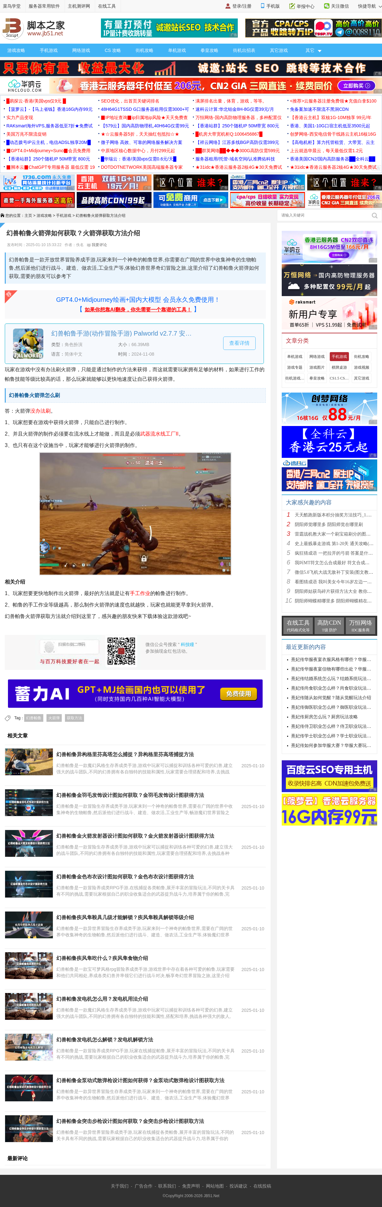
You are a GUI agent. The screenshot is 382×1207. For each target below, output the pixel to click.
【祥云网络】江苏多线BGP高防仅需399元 (237, 142)
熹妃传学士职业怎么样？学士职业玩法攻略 (333, 736)
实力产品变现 (19, 117)
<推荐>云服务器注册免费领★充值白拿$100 (333, 100)
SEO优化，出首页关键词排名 (130, 100)
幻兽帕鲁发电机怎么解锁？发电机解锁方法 (104, 1039)
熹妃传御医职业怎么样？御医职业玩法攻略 (333, 707)
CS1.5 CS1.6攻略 (339, 378)
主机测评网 (79, 6)
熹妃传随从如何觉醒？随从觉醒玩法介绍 (331, 697)
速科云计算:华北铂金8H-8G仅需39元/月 (234, 109)
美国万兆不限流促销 (26, 134)
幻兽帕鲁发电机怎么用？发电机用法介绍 (102, 999)
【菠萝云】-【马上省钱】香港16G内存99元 (49, 109)
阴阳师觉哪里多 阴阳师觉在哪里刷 (329, 524)
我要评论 (97, 245)
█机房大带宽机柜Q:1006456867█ (228, 134)
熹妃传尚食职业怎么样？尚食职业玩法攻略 (333, 688)
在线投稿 (262, 1186)
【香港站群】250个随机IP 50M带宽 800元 (237, 125)
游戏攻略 (16, 50)
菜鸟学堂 (12, 6)
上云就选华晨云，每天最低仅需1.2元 (326, 150)
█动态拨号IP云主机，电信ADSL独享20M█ (48, 142)
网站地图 (215, 1186)
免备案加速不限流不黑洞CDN (319, 109)
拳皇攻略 (209, 50)
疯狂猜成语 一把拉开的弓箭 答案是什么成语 (338, 553)
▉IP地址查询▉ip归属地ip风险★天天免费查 (144, 117)
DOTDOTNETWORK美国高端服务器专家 (142, 167)
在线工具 (107, 6)
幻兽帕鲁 (33, 718)
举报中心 (306, 6)
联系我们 (167, 1186)
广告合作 (143, 1186)
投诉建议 (238, 1186)
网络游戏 (81, 50)
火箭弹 (54, 718)
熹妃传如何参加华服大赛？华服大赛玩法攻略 (335, 745)
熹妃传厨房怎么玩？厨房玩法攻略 (324, 716)
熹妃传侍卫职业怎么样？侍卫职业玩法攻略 (333, 726)
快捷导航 (370, 6)
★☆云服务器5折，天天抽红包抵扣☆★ (140, 134)
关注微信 (340, 6)
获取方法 (74, 718)
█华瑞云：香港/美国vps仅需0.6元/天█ (138, 158)
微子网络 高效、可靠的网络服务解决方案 (141, 142)
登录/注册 (241, 6)
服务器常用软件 (44, 6)
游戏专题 (294, 367)
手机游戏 (49, 50)
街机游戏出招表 (294, 378)
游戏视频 (361, 367)
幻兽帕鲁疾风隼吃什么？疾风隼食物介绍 (102, 958)
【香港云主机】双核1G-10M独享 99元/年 (330, 117)
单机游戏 (177, 50)
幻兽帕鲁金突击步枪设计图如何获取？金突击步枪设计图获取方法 (130, 1121)
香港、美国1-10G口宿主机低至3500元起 (330, 125)
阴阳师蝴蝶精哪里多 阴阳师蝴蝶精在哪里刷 (338, 601)
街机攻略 (144, 50)
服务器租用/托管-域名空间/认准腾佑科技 (235, 158)
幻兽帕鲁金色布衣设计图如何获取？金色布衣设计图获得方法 (125, 876)
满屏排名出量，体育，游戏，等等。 (231, 100)
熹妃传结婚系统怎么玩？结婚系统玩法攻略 (333, 678)
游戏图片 (317, 367)
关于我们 (120, 1186)
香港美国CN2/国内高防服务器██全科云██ (332, 158)
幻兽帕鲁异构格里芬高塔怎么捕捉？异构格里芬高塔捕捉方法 (125, 754)
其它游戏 (279, 50)
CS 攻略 (113, 50)
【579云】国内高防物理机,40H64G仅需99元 (145, 125)
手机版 (273, 6)
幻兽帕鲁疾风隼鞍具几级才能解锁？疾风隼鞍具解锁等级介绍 (125, 917)
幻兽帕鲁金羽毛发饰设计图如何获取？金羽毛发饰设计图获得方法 (130, 795)
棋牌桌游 (339, 367)
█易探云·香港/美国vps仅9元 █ (36, 100)
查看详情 (239, 343)
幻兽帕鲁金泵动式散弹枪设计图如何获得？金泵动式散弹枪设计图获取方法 (140, 1080)
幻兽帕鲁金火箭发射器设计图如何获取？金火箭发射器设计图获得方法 (135, 836)
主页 (28, 215)
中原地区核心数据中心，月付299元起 (138, 150)
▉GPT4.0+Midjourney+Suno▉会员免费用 (48, 150)
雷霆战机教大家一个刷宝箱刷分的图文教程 (337, 534)
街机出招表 (244, 50)
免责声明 (191, 1186)
